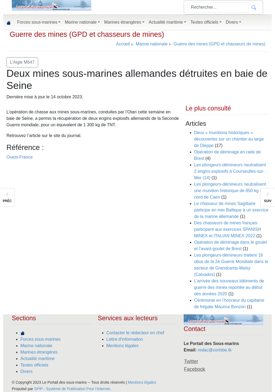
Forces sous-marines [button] (37, 22)
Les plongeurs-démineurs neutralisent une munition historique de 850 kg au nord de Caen (230, 190)
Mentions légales (122, 345)
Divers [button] (232, 22)
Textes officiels (34, 365)
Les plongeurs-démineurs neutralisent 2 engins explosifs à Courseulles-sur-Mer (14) (230, 171)
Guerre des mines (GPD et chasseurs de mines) (87, 34)
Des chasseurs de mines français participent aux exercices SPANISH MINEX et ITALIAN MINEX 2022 (227, 229)
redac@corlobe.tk (214, 350)
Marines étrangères (38, 352)
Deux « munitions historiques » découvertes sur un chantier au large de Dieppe (229, 139)
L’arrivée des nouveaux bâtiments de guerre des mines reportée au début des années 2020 (229, 287)
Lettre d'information (124, 339)
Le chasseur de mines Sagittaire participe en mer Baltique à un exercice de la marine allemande (231, 210)
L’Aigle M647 (22, 62)
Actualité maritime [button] (166, 22)
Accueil (123, 44)
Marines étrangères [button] (122, 22)
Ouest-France (19, 157)
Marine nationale (36, 345)
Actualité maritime (37, 358)
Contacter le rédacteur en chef (135, 332)
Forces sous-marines (40, 339)
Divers (26, 371)
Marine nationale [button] (80, 22)
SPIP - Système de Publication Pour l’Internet (72, 389)
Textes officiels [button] (204, 22)
